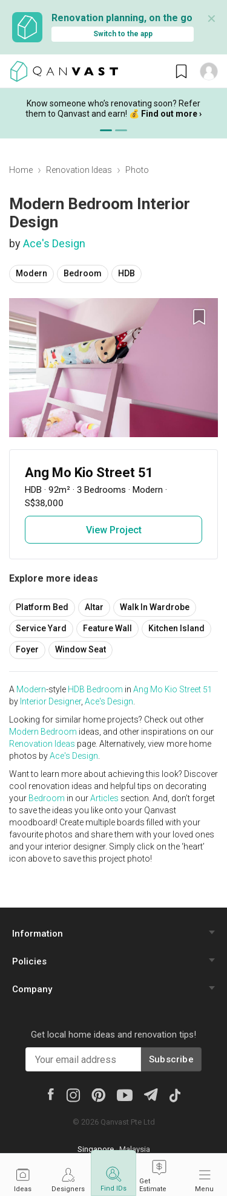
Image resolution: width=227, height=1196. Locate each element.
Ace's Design (54, 243)
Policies (29, 961)
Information (37, 933)
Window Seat (80, 649)
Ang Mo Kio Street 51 (172, 689)
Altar (94, 607)
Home (21, 170)
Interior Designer (50, 701)
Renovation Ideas (79, 170)
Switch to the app (123, 34)
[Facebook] (50, 1093)
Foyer (27, 649)
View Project (114, 530)
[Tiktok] (174, 1094)
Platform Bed (42, 607)
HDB (126, 273)
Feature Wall (107, 628)
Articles (104, 798)
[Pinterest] (98, 1094)
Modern (31, 273)
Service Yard (41, 628)
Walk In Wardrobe (154, 607)
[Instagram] (73, 1094)
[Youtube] (125, 1094)
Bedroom (83, 273)
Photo (137, 170)
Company (32, 989)
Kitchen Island (176, 628)
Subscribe (171, 1059)
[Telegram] (150, 1094)
